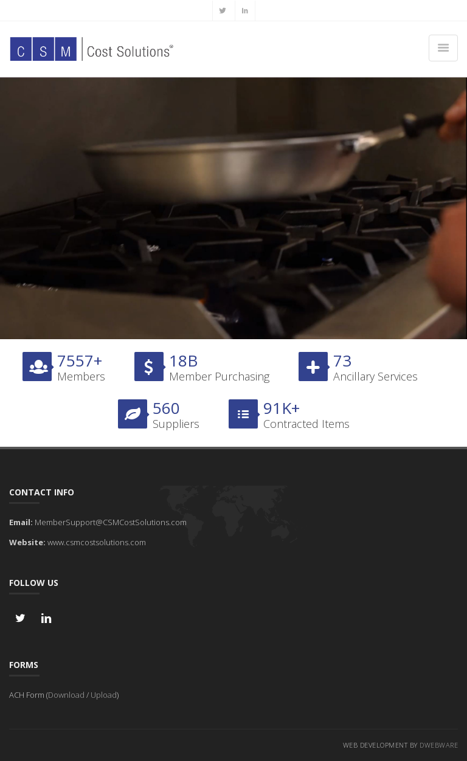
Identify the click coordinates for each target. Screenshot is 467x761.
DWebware (439, 744)
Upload (104, 694)
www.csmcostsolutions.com (96, 542)
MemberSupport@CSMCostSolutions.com (111, 522)
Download (66, 694)
